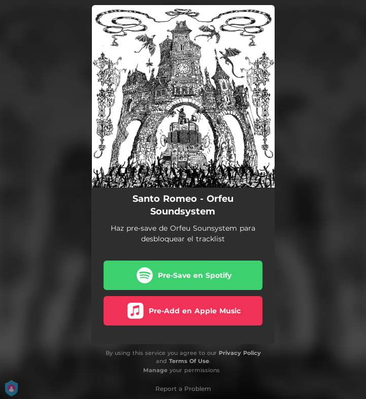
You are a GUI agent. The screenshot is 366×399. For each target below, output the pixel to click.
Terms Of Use (189, 361)
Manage (155, 370)
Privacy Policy (240, 352)
